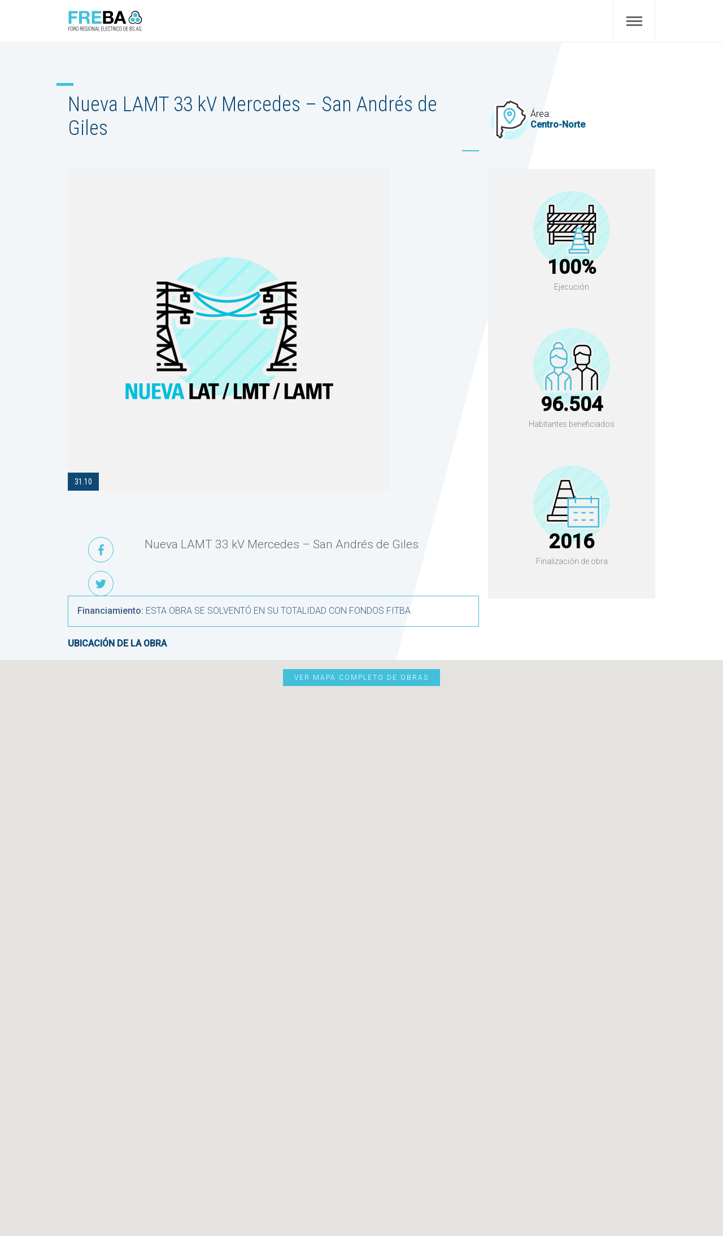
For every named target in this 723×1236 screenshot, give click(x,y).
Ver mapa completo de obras (361, 678)
